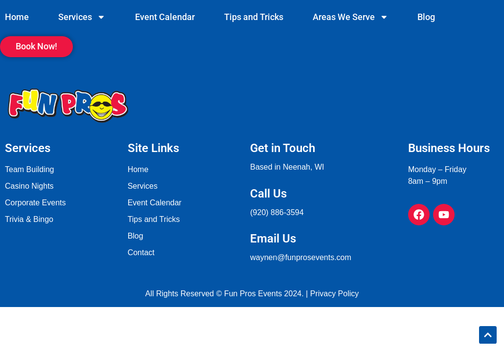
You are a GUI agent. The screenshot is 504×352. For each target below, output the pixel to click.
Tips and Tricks (253, 17)
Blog (426, 17)
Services (82, 17)
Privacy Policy (334, 293)
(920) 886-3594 (276, 212)
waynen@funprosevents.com (300, 257)
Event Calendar (165, 17)
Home (17, 17)
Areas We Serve (351, 17)
